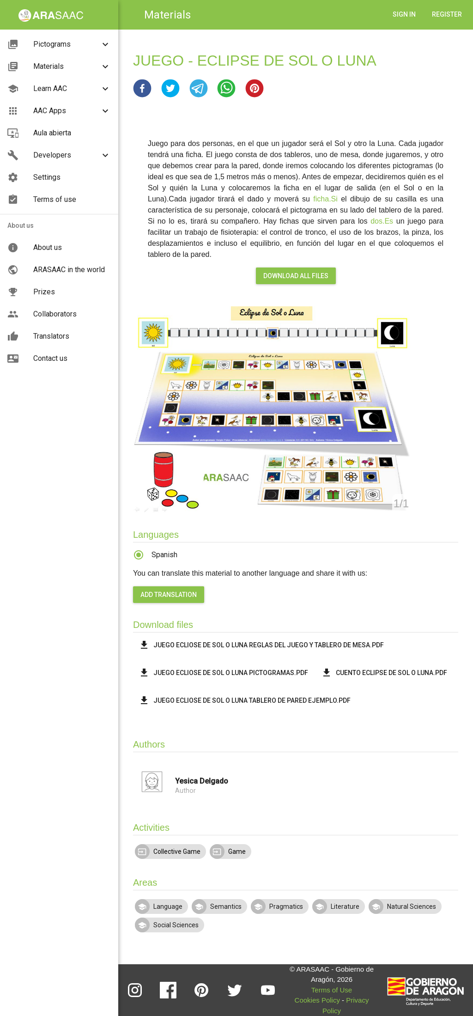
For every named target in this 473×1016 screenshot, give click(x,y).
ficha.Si (325, 199)
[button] (142, 88)
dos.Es (381, 221)
